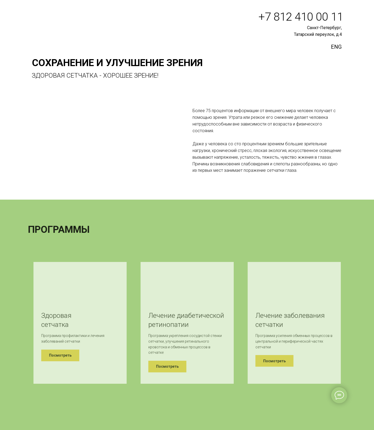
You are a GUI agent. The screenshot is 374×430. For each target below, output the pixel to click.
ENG (336, 47)
